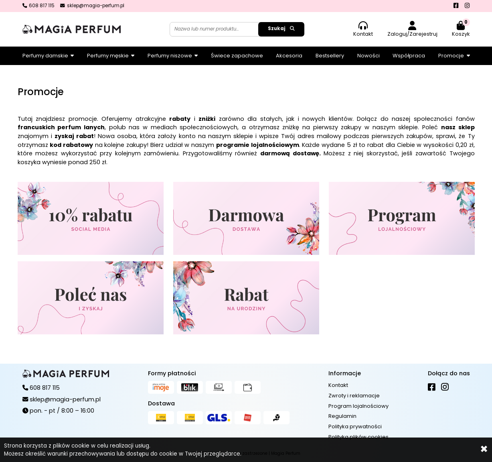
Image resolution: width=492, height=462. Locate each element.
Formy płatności (172, 373)
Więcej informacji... (268, 454)
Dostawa (161, 403)
